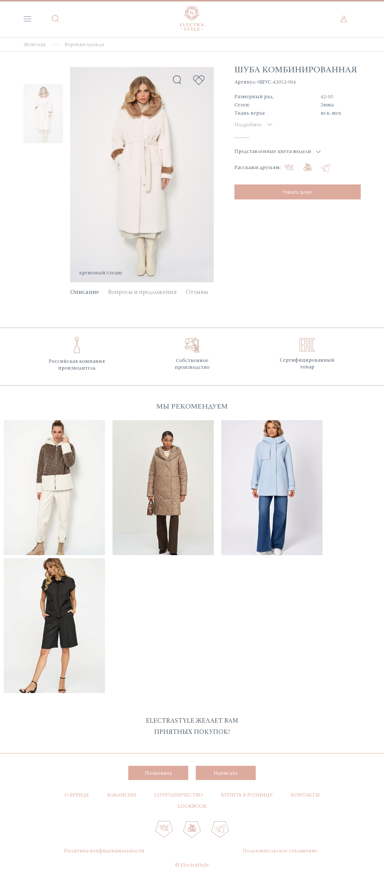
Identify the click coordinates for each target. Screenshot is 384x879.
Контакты (305, 795)
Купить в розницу (247, 795)
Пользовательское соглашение (280, 850)
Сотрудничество (178, 795)
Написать (226, 773)
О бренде (76, 795)
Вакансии (121, 795)
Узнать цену (297, 192)
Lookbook (192, 806)
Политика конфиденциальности (104, 850)
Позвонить (158, 773)
